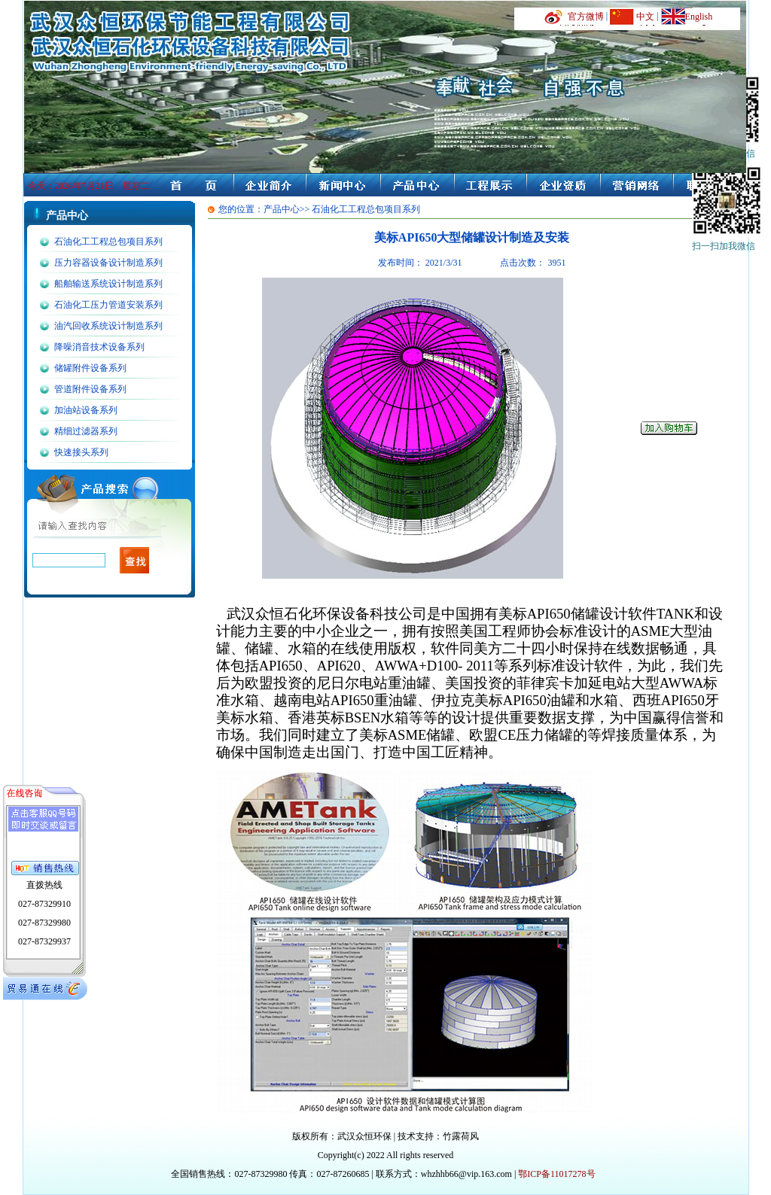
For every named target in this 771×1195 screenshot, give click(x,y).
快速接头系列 (81, 452)
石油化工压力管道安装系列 (108, 305)
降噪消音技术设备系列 (99, 347)
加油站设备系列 (85, 410)
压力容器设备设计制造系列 (108, 262)
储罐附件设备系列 (90, 368)
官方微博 (586, 16)
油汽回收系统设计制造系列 (108, 326)
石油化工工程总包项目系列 (108, 241)
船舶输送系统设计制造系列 (108, 283)
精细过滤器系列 (85, 431)
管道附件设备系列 (90, 389)
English (699, 16)
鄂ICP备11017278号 (556, 1174)
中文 (645, 16)
